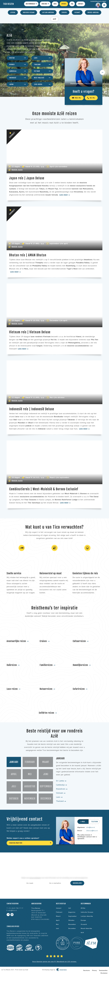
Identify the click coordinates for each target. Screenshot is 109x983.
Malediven (61, 789)
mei (57, 924)
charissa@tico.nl (92, 831)
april (57, 920)
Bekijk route (17, 169)
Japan (17, 84)
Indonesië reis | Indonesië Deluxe (31, 409)
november (72, 924)
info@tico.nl (90, 827)
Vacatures (86, 970)
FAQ (72, 4)
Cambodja (17, 71)
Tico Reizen (8, 4)
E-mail (83, 822)
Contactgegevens (13, 904)
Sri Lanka (61, 781)
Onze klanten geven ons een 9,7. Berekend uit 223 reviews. (54, 961)
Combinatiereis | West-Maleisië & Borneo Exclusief (43, 489)
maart (58, 916)
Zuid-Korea (42, 84)
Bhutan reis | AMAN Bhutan (27, 255)
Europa (64, 12)
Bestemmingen (31, 4)
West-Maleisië (42, 78)
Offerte (63, 4)
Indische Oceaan (28, 12)
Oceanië (77, 12)
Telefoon (94, 822)
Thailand (42, 64)
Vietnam (42, 71)
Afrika (12, 12)
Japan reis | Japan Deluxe (26, 178)
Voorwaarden (103, 970)
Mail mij (76, 98)
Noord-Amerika (93, 12)
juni (57, 928)
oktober (71, 920)
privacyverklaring (35, 878)
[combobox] (30, 843)
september (72, 916)
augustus (71, 912)
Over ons (45, 4)
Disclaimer (104, 973)
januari (58, 908)
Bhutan (17, 58)
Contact (80, 4)
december (72, 928)
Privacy (94, 970)
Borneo (17, 64)
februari (59, 912)
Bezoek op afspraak (39, 915)
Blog (55, 4)
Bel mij (91, 98)
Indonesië (17, 78)
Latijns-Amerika (48, 12)
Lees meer (64, 195)
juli (69, 908)
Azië (54, 19)
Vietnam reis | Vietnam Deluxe (29, 332)
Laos (42, 58)
